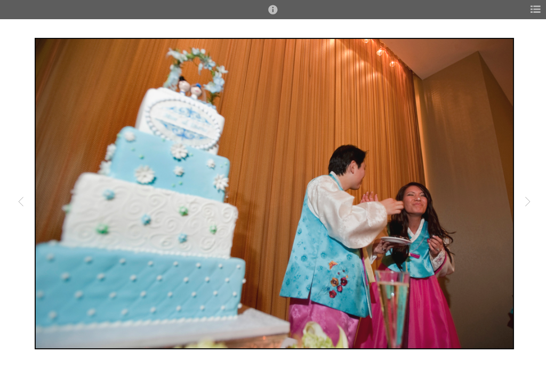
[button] (273, 14)
